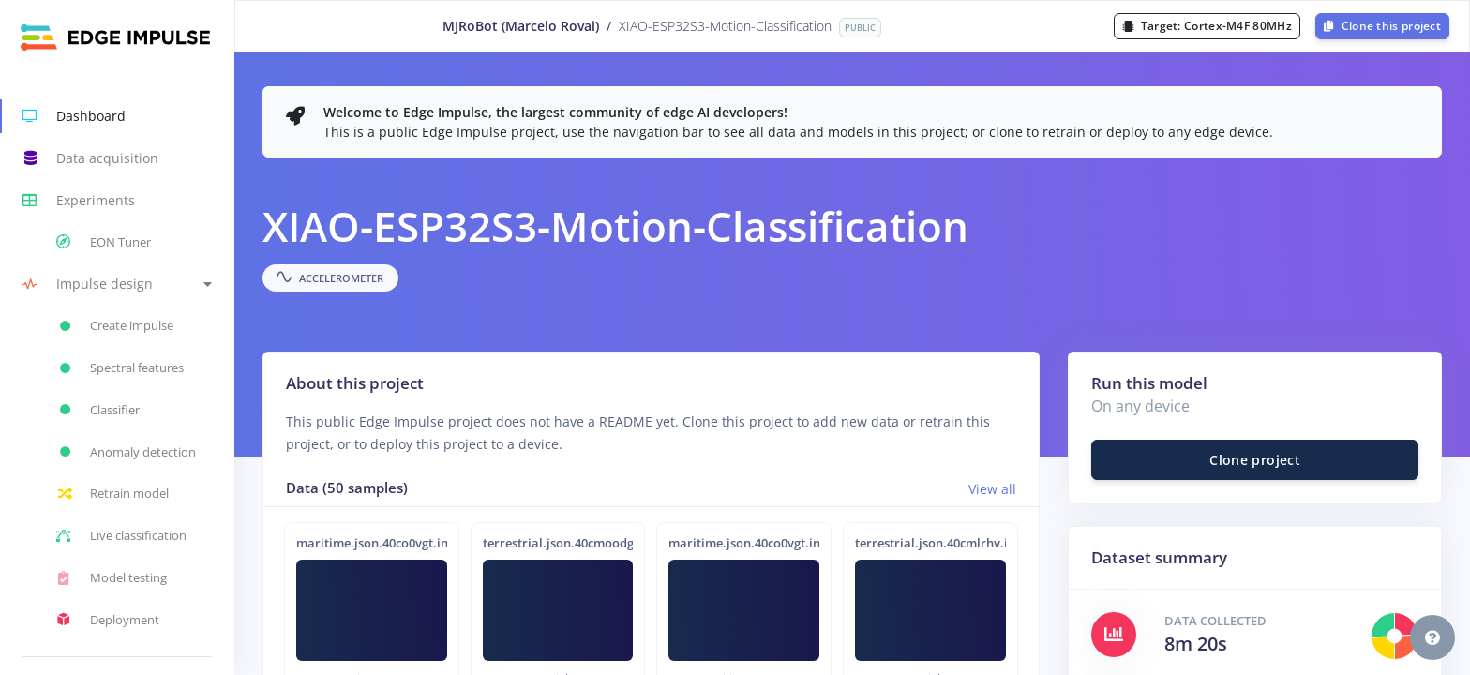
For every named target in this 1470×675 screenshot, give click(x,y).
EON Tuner (103, 242)
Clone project (1254, 460)
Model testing (111, 578)
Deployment (107, 619)
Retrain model (112, 494)
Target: (1207, 26)
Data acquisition (90, 158)
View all (992, 489)
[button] (117, 284)
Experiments (78, 200)
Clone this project (1382, 26)
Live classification (121, 536)
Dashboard (74, 116)
